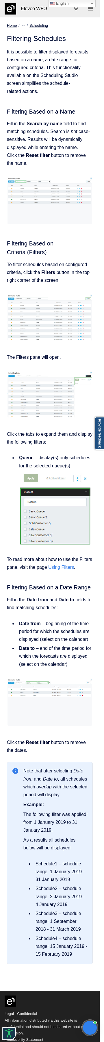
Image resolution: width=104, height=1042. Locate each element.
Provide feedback (100, 433)
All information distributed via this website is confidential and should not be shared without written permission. (48, 1026)
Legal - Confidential (21, 1013)
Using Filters (61, 567)
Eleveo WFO (34, 8)
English (59, 3)
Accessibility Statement (24, 1039)
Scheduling (38, 25)
